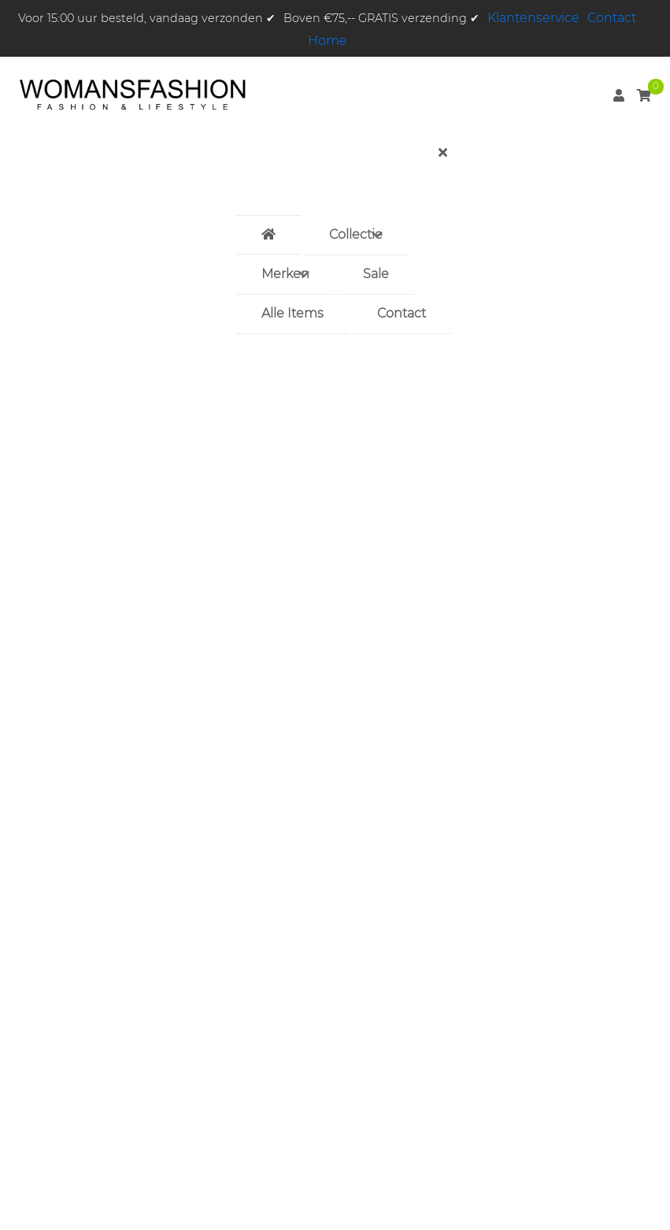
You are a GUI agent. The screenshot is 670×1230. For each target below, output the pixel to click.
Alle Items (292, 313)
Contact (611, 17)
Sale (376, 273)
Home (327, 40)
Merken (285, 273)
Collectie (356, 234)
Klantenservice (533, 17)
